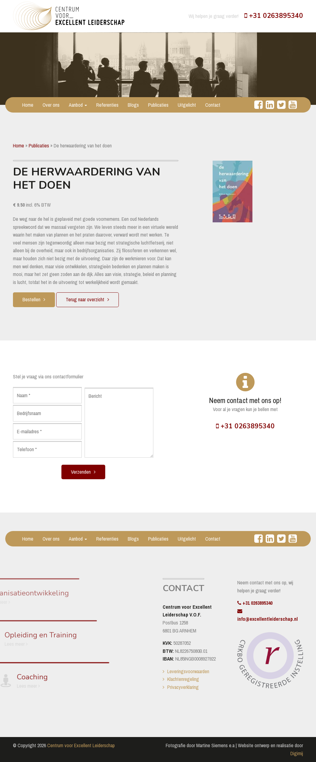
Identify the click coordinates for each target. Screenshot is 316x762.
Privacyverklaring (183, 687)
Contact (212, 104)
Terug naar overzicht (85, 299)
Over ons (51, 104)
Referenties (107, 104)
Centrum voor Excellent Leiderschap (81, 745)
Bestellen (31, 299)
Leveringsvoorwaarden (188, 671)
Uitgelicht (187, 104)
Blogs (133, 104)
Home (27, 104)
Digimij (296, 753)
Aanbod (78, 104)
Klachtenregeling (183, 679)
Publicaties (158, 104)
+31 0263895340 (273, 15)
